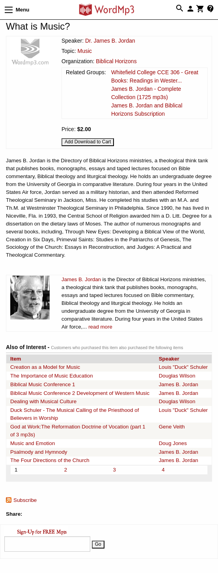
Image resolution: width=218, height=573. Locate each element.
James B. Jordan (81, 279)
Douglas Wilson (177, 376)
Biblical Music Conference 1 (42, 384)
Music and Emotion (32, 443)
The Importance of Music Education (51, 376)
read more (100, 327)
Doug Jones (173, 443)
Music (84, 51)
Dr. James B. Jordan (110, 41)
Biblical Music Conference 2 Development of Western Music (79, 393)
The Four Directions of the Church (49, 460)
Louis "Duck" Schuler (183, 367)
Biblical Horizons (116, 61)
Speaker (169, 359)
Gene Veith (172, 427)
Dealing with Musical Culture (43, 401)
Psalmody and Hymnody (38, 452)
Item (15, 359)
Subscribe (25, 500)
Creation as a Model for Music (45, 367)
